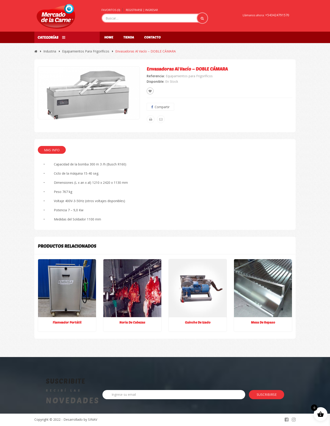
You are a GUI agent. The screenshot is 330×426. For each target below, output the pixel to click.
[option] (89, 92)
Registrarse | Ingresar (142, 10)
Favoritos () (111, 10)
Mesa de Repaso (263, 322)
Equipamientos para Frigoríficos (85, 51)
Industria (49, 51)
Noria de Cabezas (132, 322)
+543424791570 (277, 15)
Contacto (152, 37)
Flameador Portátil (67, 322)
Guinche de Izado (197, 322)
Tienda (128, 37)
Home (108, 37)
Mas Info (52, 150)
